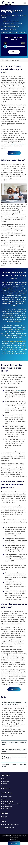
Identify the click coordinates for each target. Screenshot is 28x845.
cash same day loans (18, 144)
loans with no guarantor (18, 341)
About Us (6, 781)
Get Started (14, 52)
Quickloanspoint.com (18, 835)
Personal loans (21, 391)
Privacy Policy (14, 839)
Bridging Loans (7, 806)
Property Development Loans (12, 804)
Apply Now (14, 153)
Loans (5, 783)
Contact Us (6, 788)
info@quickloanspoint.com (10, 825)
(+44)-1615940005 (7, 827)
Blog (4, 786)
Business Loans (7, 799)
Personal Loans (7, 797)
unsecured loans (7, 289)
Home (5, 779)
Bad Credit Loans (8, 801)
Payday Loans (7, 808)
